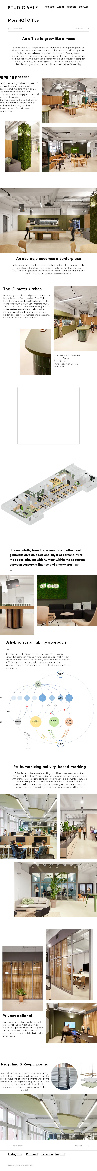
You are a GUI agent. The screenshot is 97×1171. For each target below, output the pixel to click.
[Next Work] (79, 29)
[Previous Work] (17, 29)
